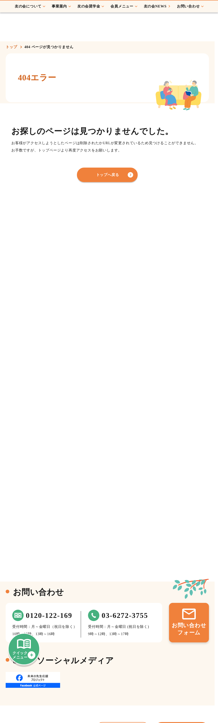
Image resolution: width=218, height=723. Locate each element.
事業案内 (57, 32)
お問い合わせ (186, 32)
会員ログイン (149, 11)
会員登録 (178, 11)
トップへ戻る (107, 175)
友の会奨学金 (87, 32)
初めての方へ (203, 15)
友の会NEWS (153, 32)
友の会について (26, 32)
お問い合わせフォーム (189, 629)
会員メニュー (120, 32)
